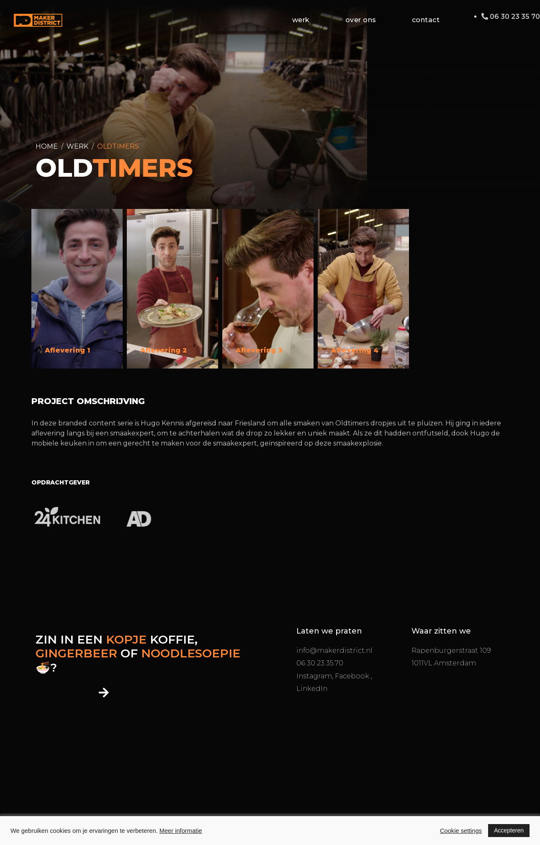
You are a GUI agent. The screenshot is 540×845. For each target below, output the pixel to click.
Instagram (314, 676)
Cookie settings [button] (461, 830)
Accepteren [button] (509, 830)
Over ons (360, 20)
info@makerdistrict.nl (334, 650)
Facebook (353, 676)
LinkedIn (311, 689)
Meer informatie (180, 830)
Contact (426, 20)
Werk (301, 20)
